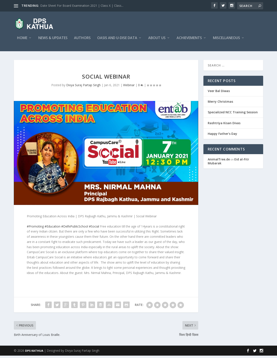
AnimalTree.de (219, 162)
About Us (157, 40)
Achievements (189, 40)
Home (22, 40)
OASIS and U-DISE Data (117, 40)
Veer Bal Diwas (219, 93)
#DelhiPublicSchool (74, 228)
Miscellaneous (226, 40)
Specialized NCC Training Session (233, 114)
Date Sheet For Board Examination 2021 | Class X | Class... (81, 5)
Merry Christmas (220, 104)
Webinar (129, 87)
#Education (52, 228)
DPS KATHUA (34, 353)
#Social (94, 228)
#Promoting (35, 228)
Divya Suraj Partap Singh (83, 87)
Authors (82, 40)
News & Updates (53, 40)
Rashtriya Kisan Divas (224, 125)
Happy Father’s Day (222, 136)
